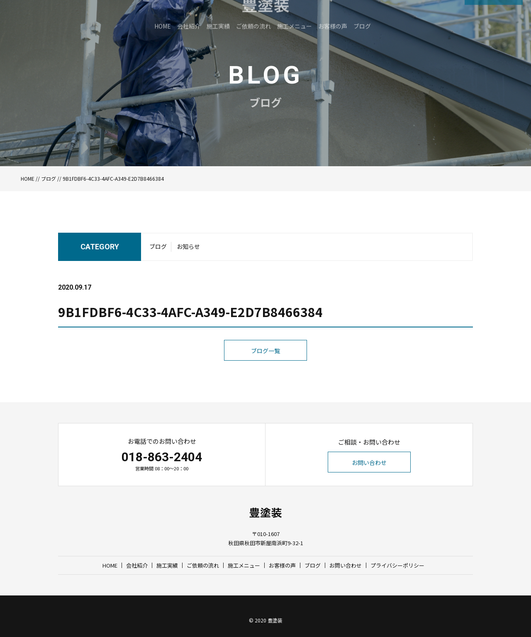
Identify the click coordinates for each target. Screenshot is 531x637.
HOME (27, 178)
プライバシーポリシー (397, 565)
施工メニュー (244, 565)
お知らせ (188, 254)
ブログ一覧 (265, 367)
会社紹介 (137, 565)
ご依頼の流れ (203, 565)
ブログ (48, 178)
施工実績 (167, 565)
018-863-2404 (162, 457)
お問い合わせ (369, 462)
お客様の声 (282, 565)
